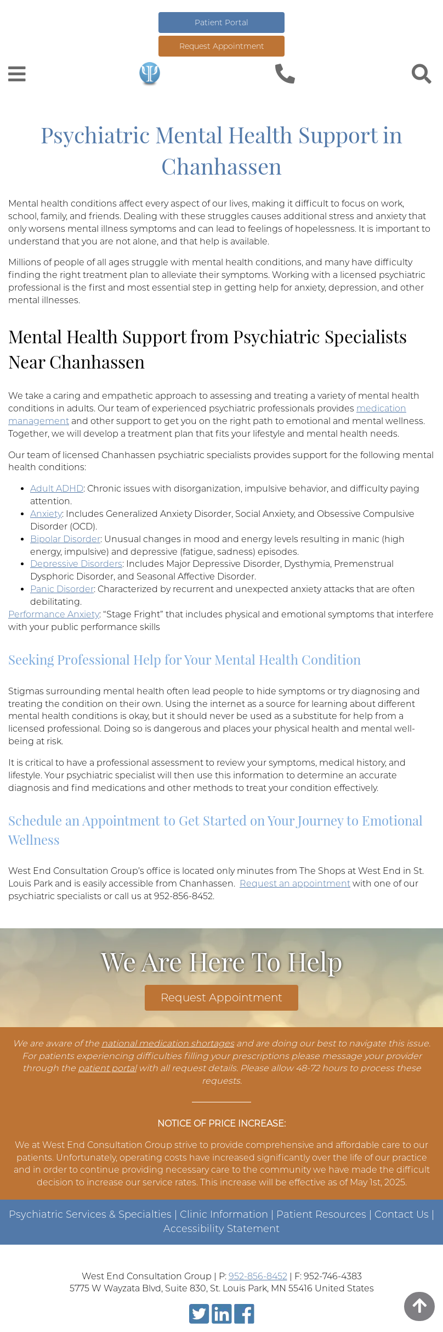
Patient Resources (321, 1214)
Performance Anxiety (53, 614)
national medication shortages (167, 1043)
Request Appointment (221, 46)
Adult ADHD (56, 488)
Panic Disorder (62, 589)
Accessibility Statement (221, 1229)
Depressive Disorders (76, 564)
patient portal (107, 1068)
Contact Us (401, 1214)
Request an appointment (295, 883)
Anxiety (46, 514)
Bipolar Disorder (65, 539)
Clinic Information (224, 1214)
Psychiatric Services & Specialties (90, 1214)
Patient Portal (221, 22)
